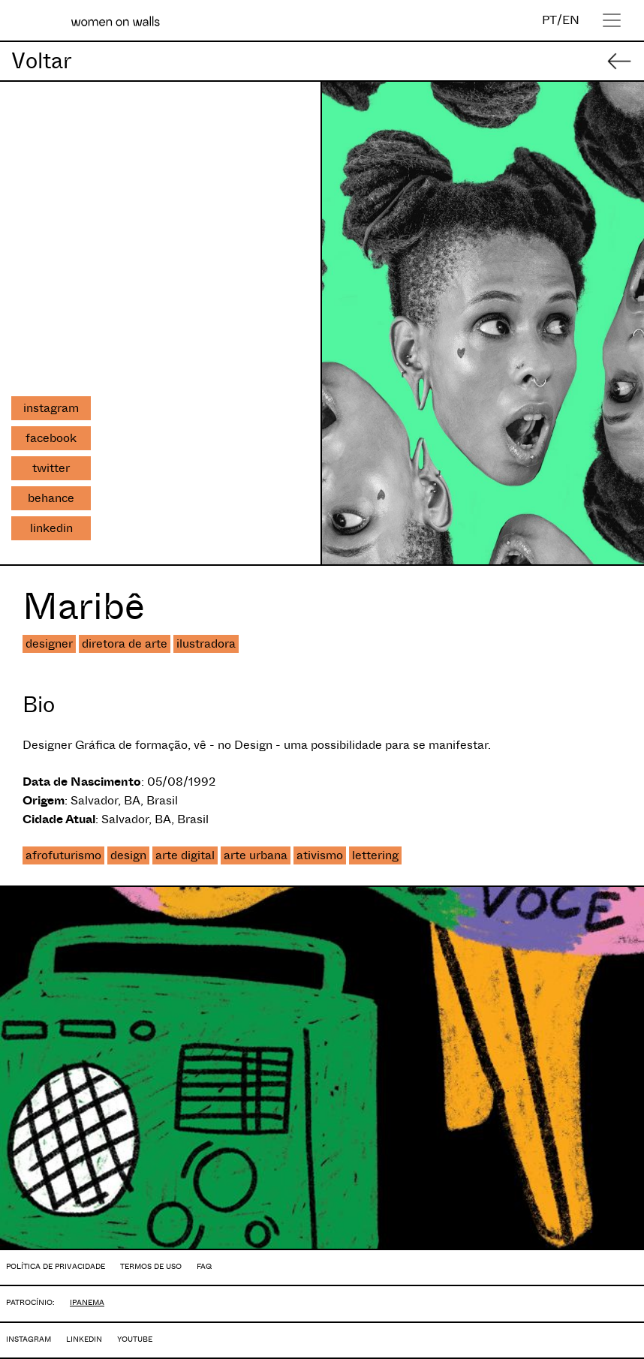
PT (549, 20)
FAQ (204, 1266)
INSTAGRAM (28, 1339)
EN (570, 20)
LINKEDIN (84, 1339)
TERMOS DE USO (151, 1266)
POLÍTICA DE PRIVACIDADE (55, 1266)
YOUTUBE (134, 1339)
